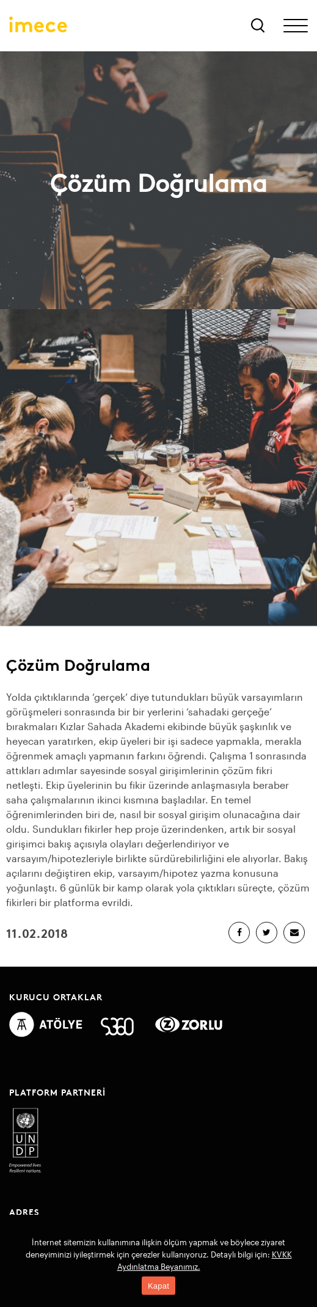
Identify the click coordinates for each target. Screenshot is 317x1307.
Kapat (158, 1286)
